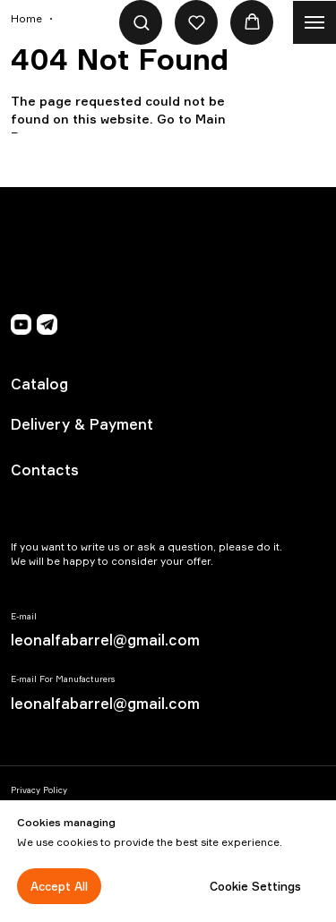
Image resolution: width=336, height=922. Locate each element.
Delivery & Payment (82, 424)
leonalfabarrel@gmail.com (105, 640)
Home (26, 18)
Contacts (45, 470)
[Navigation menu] (314, 22)
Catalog (39, 384)
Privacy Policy (39, 790)
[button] (141, 21)
